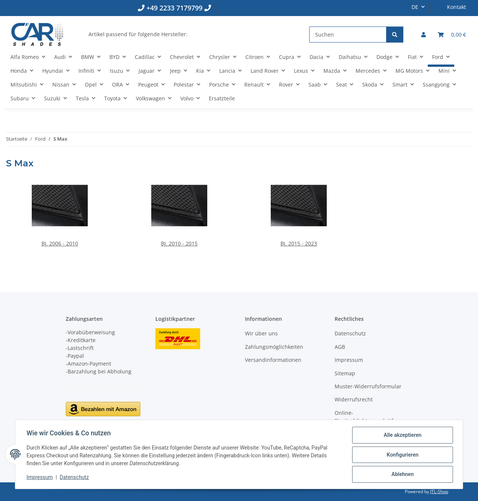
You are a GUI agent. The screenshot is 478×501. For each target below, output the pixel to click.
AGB (340, 346)
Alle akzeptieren (401, 436)
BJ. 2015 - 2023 (298, 243)
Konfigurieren (402, 455)
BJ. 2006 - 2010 (59, 243)
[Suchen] (348, 34)
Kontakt (456, 6)
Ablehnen (402, 474)
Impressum (40, 478)
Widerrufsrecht (354, 399)
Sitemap (345, 373)
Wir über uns (261, 333)
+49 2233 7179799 (174, 7)
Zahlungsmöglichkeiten (274, 346)
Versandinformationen (273, 359)
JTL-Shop (439, 491)
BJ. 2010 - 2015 (179, 243)
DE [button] (415, 6)
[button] (423, 34)
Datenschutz (75, 478)
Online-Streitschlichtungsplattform (369, 416)
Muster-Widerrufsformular (368, 386)
